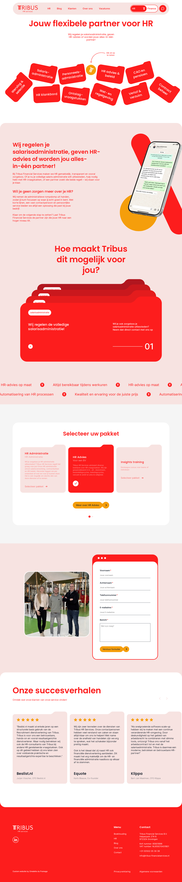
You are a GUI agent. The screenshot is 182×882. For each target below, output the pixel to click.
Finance (151, 8)
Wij (76, 726)
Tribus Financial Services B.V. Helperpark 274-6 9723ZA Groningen (153, 836)
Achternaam (106, 583)
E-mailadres (105, 607)
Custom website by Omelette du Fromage (30, 871)
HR (49, 8)
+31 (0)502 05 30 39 (150, 851)
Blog (59, 8)
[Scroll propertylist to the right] (166, 698)
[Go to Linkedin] (16, 840)
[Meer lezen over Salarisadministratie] (30, 346)
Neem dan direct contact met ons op (133, 329)
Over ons (88, 8)
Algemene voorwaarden (151, 871)
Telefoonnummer (108, 595)
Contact (118, 852)
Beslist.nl (22, 726)
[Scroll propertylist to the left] (160, 698)
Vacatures (104, 8)
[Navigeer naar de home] (28, 9)
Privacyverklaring (122, 871)
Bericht (103, 620)
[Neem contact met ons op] (162, 8)
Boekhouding (120, 834)
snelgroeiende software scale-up (152, 726)
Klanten (72, 8)
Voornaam (105, 570)
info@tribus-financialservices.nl (154, 855)
